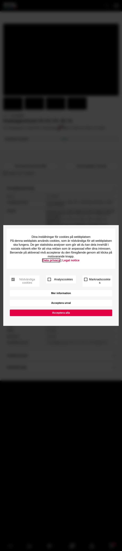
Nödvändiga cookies (23, 281)
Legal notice (71, 260)
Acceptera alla (61, 312)
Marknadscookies (97, 281)
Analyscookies (60, 279)
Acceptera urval (61, 303)
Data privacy (51, 260)
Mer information (61, 293)
